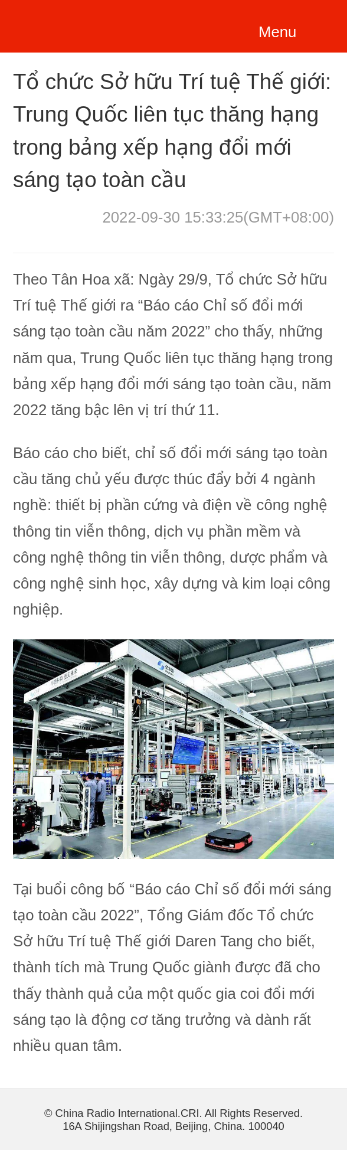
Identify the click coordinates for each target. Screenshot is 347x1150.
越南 (77, 24)
